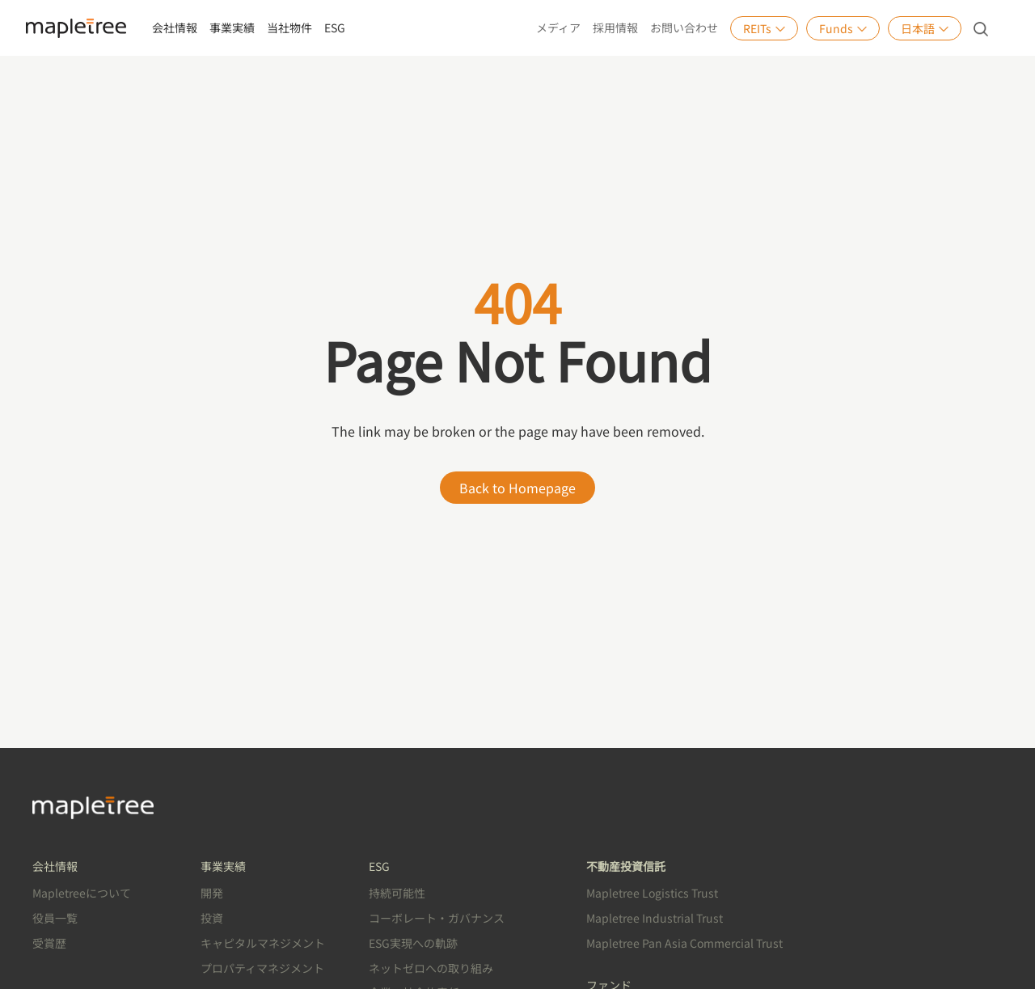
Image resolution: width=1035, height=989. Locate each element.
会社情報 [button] (174, 27)
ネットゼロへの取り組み (431, 968)
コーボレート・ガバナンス (437, 918)
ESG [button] (334, 27)
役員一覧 (55, 918)
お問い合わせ (684, 27)
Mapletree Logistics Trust (652, 893)
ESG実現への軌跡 (413, 943)
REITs (764, 28)
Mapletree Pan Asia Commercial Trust (684, 943)
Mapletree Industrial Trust (654, 918)
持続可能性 (397, 893)
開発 (212, 893)
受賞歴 (49, 943)
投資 (212, 918)
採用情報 (615, 27)
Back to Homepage (517, 487)
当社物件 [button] (289, 27)
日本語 (924, 28)
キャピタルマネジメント (263, 943)
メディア (558, 27)
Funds (843, 28)
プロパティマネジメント (262, 968)
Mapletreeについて (81, 893)
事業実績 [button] (232, 27)
